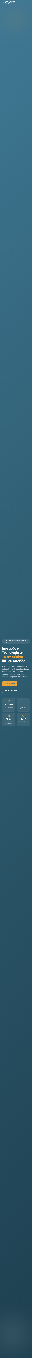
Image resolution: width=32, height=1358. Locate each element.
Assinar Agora (10, 684)
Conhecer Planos (11, 690)
